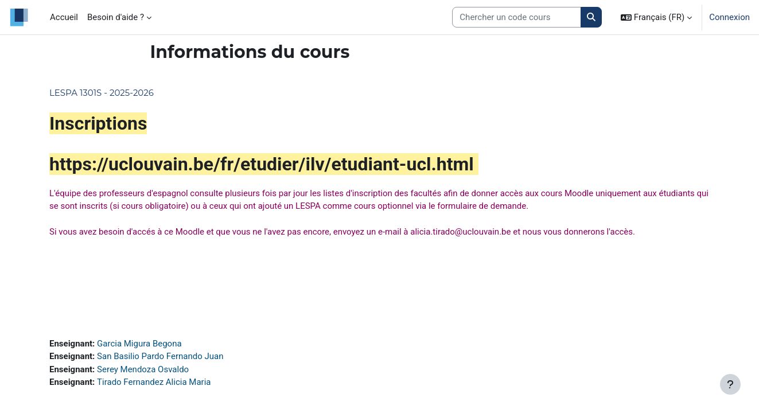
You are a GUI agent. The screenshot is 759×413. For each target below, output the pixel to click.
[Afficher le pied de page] (730, 384)
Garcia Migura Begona (139, 343)
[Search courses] (516, 17)
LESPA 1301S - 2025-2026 (101, 92)
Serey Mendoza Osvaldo (143, 369)
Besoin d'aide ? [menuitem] (115, 17)
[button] (656, 17)
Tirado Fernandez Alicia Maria (154, 382)
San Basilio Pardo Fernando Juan (160, 356)
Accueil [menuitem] (64, 17)
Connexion (729, 17)
